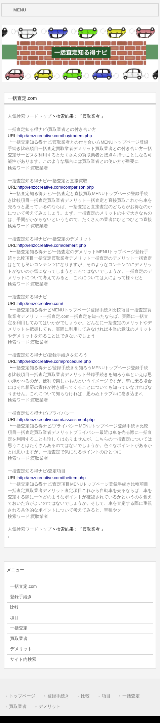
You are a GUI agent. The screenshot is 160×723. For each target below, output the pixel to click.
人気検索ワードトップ (29, 116)
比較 (85, 695)
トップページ (22, 695)
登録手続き (58, 695)
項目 (106, 695)
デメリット (50, 706)
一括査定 (131, 695)
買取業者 (18, 706)
